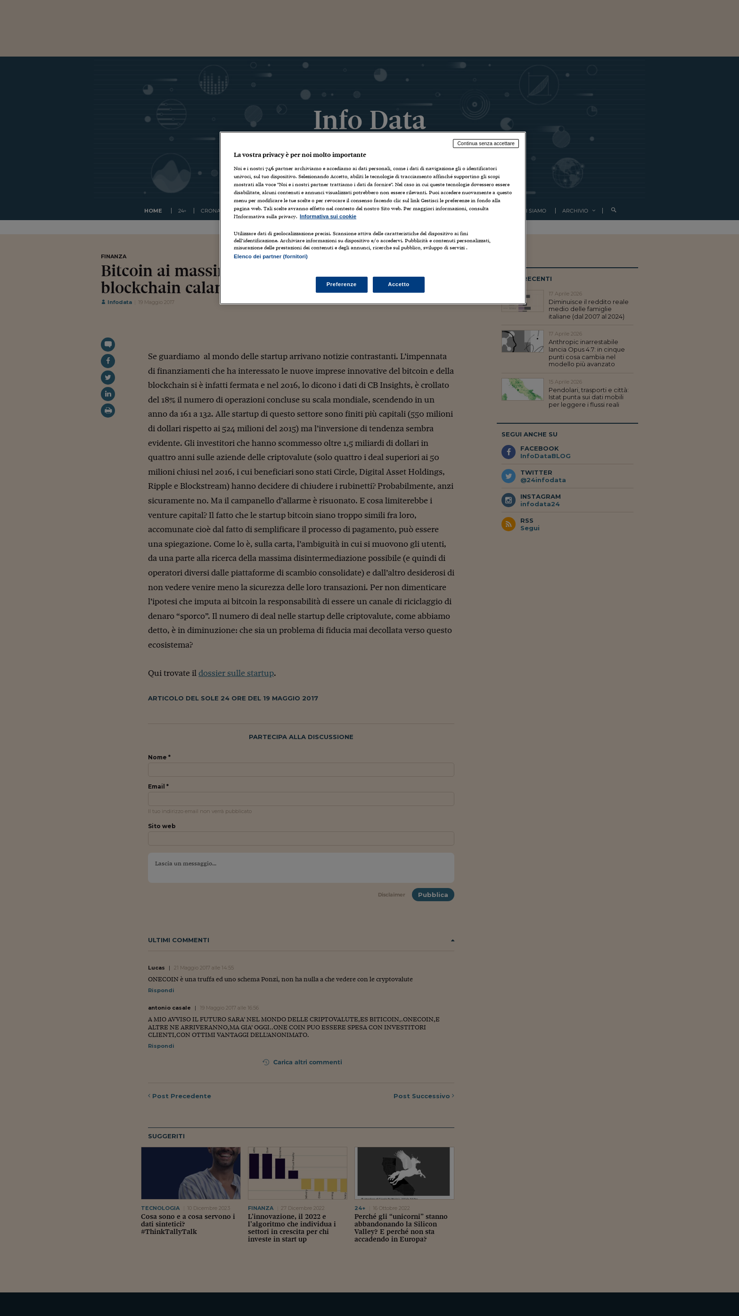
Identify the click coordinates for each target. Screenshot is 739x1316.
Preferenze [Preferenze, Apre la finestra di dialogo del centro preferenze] (342, 284)
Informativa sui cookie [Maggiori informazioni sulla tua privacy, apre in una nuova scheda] (328, 216)
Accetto (399, 284)
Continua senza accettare (486, 143)
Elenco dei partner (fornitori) (271, 256)
